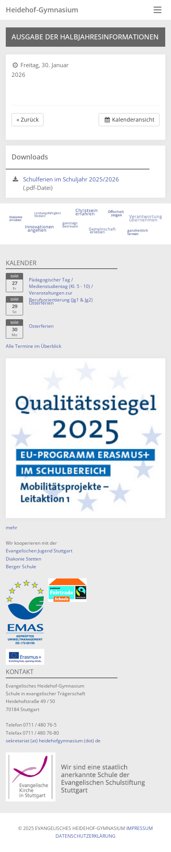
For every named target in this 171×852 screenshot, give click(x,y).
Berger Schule (21, 566)
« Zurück (28, 119)
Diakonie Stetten (23, 559)
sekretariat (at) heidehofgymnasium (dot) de (53, 740)
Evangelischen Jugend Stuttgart (39, 550)
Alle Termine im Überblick (33, 346)
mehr (11, 527)
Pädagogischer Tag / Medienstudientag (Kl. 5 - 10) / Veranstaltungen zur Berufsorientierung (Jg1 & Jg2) (61, 289)
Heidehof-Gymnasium (42, 9)
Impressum (139, 828)
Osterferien (41, 303)
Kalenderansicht (129, 119)
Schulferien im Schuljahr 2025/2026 (71, 179)
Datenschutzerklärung (85, 836)
